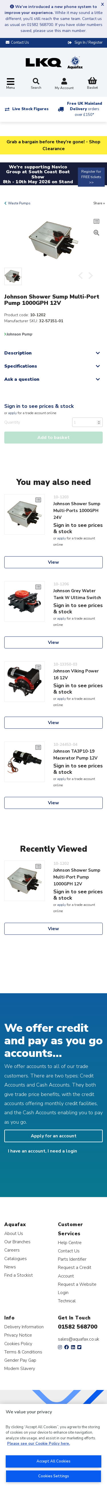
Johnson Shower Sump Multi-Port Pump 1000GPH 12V (76, 877)
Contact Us (69, 1251)
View (53, 562)
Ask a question (21, 379)
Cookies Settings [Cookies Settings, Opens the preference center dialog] (53, 1476)
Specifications (20, 366)
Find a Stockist (18, 1275)
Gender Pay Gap (20, 1360)
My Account (64, 84)
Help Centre (70, 1243)
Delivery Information (24, 1327)
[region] (53, 1445)
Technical (67, 1301)
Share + (99, 203)
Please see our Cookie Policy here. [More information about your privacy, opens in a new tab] (38, 1443)
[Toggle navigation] (10, 84)
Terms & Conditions (23, 1352)
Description (18, 353)
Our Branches (17, 1242)
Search (36, 84)
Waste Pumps (19, 203)
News (10, 1267)
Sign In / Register (88, 42)
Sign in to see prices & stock (39, 406)
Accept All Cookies (53, 1461)
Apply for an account (53, 1136)
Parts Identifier (72, 1259)
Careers (12, 1250)
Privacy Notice (18, 1335)
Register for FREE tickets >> (91, 177)
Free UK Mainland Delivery (84, 109)
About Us (13, 1233)
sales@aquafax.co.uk (78, 1339)
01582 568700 (77, 1327)
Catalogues (15, 1259)
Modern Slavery (19, 1368)
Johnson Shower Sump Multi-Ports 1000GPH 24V (76, 510)
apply (12, 413)
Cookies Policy (18, 1344)
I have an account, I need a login (42, 1151)
